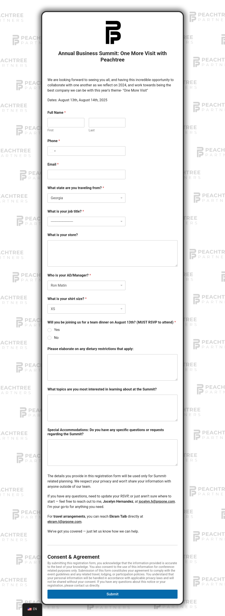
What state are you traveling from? (75, 188)
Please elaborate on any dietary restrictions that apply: (90, 349)
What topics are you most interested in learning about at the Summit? (102, 389)
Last (92, 130)
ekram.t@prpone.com (64, 522)
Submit (112, 594)
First (50, 130)
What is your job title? (65, 211)
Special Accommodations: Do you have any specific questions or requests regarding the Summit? (105, 432)
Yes (57, 330)
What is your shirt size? (67, 299)
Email (53, 164)
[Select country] (52, 151)
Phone (53, 141)
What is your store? (62, 235)
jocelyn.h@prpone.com (157, 501)
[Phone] (86, 151)
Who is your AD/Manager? (69, 275)
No (56, 338)
